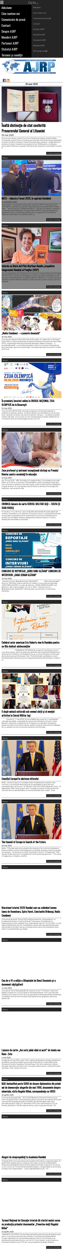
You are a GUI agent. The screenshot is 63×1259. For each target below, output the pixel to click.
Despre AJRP (8, 31)
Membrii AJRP (9, 37)
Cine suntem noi (10, 13)
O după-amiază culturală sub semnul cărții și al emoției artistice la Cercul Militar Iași (28, 713)
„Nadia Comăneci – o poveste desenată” (21, 333)
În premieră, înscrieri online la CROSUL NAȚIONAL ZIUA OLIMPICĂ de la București (28, 403)
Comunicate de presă (13, 19)
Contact (6, 25)
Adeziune (6, 7)
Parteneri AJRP (10, 43)
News (5, 157)
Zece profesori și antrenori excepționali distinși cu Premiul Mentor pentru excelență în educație (30, 472)
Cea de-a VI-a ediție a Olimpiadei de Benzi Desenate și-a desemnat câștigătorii (29, 982)
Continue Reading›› (54, 153)
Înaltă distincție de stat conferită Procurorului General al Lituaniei (23, 128)
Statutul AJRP (9, 49)
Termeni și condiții (11, 55)
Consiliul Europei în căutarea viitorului (20, 779)
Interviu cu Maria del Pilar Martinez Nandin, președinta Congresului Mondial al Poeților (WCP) (28, 268)
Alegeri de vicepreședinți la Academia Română (24, 1157)
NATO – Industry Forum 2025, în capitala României (26, 198)
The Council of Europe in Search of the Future (24, 842)
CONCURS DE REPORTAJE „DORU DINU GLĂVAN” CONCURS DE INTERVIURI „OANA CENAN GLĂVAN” (31, 573)
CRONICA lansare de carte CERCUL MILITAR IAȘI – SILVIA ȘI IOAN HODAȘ (31, 506)
